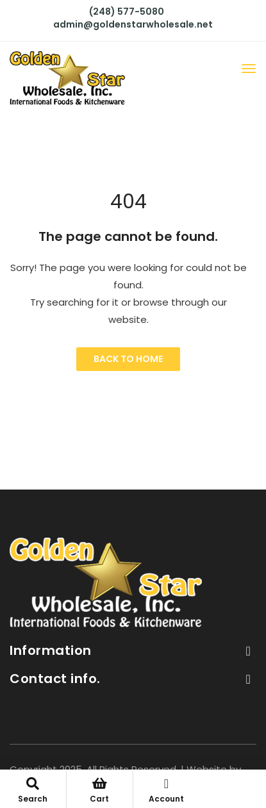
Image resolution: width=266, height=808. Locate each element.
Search (33, 790)
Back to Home (128, 358)
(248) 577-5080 (126, 11)
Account (167, 790)
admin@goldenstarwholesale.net (133, 24)
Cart (99, 790)
